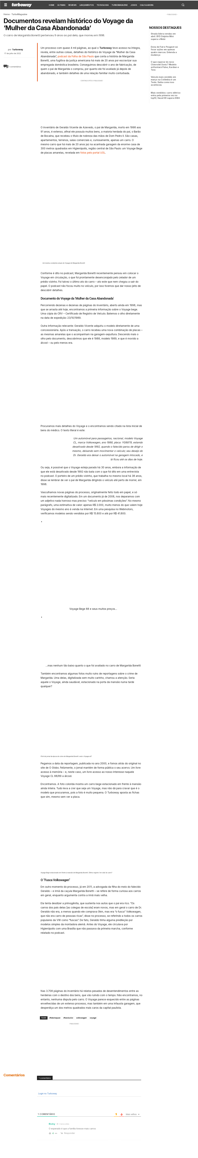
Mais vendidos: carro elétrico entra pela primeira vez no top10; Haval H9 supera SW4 (165, 95)
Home (7, 14)
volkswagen (81, 1018)
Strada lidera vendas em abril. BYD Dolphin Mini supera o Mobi (163, 36)
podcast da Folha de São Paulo (76, 56)
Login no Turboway (47, 1093)
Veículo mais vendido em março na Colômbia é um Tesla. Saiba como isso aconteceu (163, 81)
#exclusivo (68, 1018)
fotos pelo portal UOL (92, 152)
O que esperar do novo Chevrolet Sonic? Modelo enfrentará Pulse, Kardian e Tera (165, 66)
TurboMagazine (19, 14)
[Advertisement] (92, 102)
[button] (183, 5)
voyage (93, 1018)
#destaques (54, 1018)
